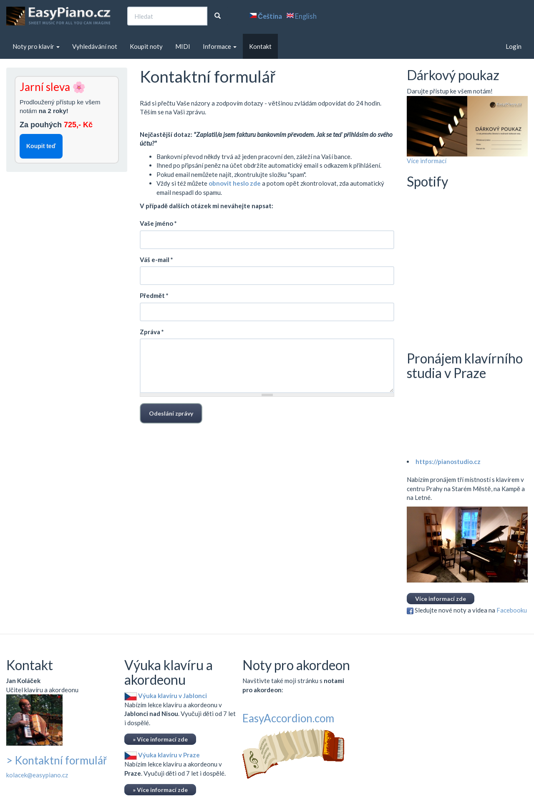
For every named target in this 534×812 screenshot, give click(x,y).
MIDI (182, 46)
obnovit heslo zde (235, 183)
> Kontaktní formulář (56, 760)
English (306, 16)
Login (513, 46)
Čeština (270, 16)
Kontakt (260, 46)
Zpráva (152, 331)
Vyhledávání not (94, 46)
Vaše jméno (158, 223)
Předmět (154, 295)
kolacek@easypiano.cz (37, 775)
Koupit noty (146, 46)
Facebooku (511, 610)
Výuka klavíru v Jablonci (165, 695)
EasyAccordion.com (288, 718)
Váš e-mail (156, 259)
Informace (220, 46)
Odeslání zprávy (171, 413)
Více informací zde (440, 598)
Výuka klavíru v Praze (162, 755)
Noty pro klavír (36, 46)
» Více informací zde (160, 739)
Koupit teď (41, 146)
